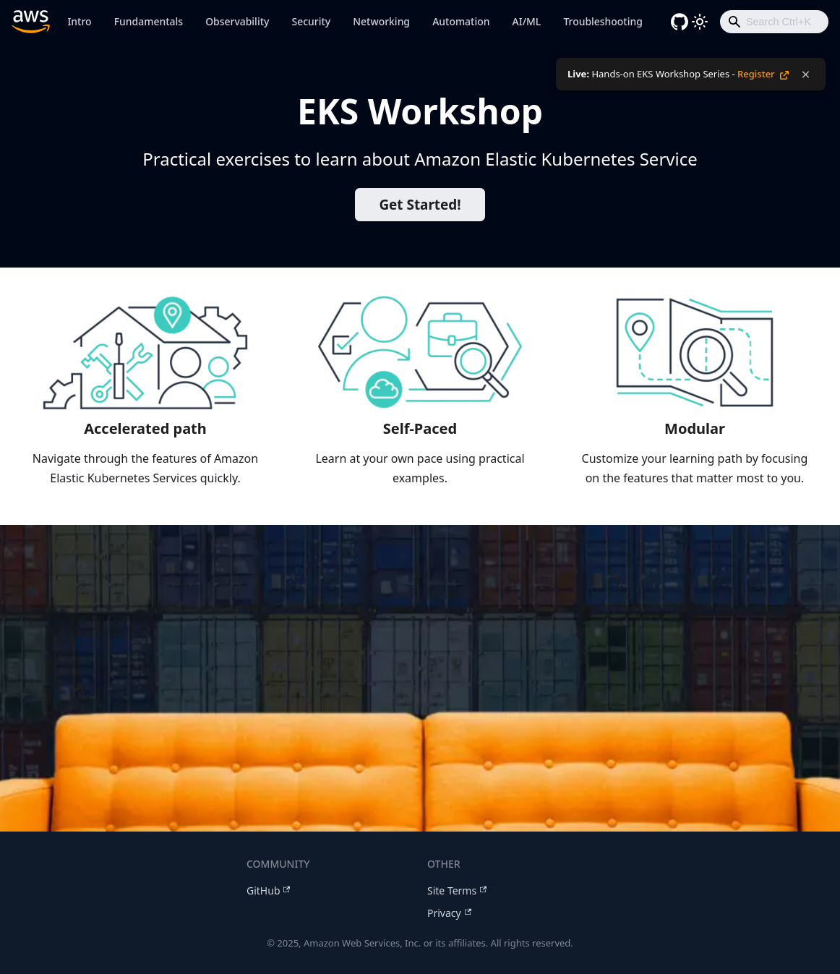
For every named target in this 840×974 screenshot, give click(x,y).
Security (311, 21)
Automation (460, 21)
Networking (381, 21)
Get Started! (419, 204)
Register (763, 73)
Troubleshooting (602, 21)
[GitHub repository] (679, 21)
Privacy (449, 913)
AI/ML (527, 21)
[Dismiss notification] (805, 74)
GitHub (268, 890)
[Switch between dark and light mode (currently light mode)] (699, 21)
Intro (79, 21)
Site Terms (457, 890)
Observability (237, 21)
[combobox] (774, 21)
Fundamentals (148, 21)
